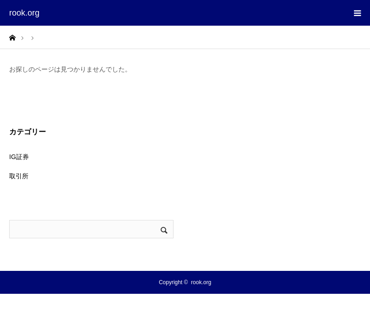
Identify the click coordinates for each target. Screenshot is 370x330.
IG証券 (19, 156)
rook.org (24, 12)
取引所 (18, 176)
